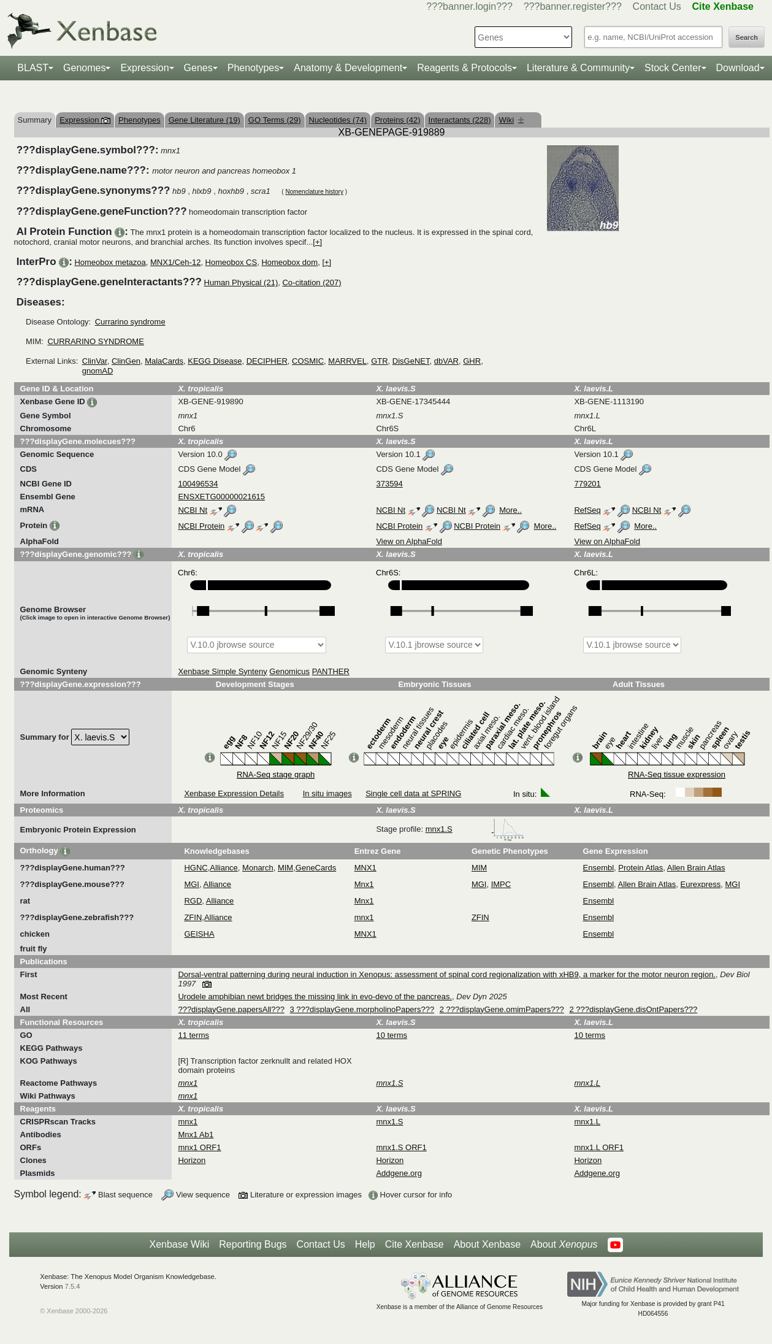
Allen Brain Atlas (696, 867)
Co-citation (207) (311, 282)
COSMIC (308, 361)
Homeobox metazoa (109, 262)
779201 (587, 483)
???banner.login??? (469, 6)
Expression (144, 68)
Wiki (511, 120)
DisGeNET (411, 361)
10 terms (391, 1035)
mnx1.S (475, 829)
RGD (193, 900)
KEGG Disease (215, 361)
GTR (379, 361)
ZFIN (193, 917)
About (563, 1244)
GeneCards (316, 867)
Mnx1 (364, 884)
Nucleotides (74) (338, 120)
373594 (389, 483)
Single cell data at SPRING (413, 793)
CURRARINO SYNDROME (95, 341)
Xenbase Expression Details (234, 793)
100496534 (198, 483)
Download (738, 68)
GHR (472, 361)
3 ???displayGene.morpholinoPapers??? (362, 1009)
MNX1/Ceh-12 (175, 262)
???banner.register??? (573, 6)
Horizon (191, 1160)
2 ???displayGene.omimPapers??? (502, 1009)
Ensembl (598, 867)
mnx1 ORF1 (199, 1147)
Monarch (257, 867)
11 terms (193, 1035)
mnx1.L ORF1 (598, 1147)
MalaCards (164, 361)
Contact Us (657, 6)
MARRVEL (347, 361)
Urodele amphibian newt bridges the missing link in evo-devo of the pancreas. (315, 996)
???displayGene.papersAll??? (231, 1009)
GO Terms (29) (274, 120)
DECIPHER (267, 361)
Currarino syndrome (130, 321)
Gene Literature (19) (204, 120)
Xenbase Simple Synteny (222, 671)
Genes (198, 68)
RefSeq (587, 510)
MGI (191, 884)
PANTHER (331, 671)
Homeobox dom (289, 262)
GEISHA (199, 934)
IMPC (501, 884)
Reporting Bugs (252, 1244)
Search (746, 37)
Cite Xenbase (414, 1244)
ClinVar (94, 361)
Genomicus (289, 671)
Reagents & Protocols (464, 68)
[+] (317, 242)
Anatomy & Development (348, 68)
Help (365, 1244)
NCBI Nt (192, 510)
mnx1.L (587, 1121)
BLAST (32, 68)
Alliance (224, 867)
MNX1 (365, 867)
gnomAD (97, 370)
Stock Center (672, 68)
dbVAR (446, 361)
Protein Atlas (640, 867)
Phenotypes (253, 68)
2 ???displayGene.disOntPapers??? (633, 1009)
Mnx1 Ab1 (195, 1134)
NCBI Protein (201, 526)
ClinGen (126, 361)
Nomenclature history (314, 191)
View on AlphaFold (408, 541)
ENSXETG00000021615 (221, 496)
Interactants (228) (460, 120)
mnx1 (364, 917)
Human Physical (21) (241, 282)
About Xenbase (487, 1244)
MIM (285, 867)
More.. (510, 510)
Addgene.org (398, 1173)
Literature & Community (578, 68)
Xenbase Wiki (179, 1244)
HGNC (195, 867)
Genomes (84, 68)
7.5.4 (72, 1286)
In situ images (327, 793)
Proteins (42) (397, 120)
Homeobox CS (231, 262)
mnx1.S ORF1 (401, 1147)
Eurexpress (701, 884)
